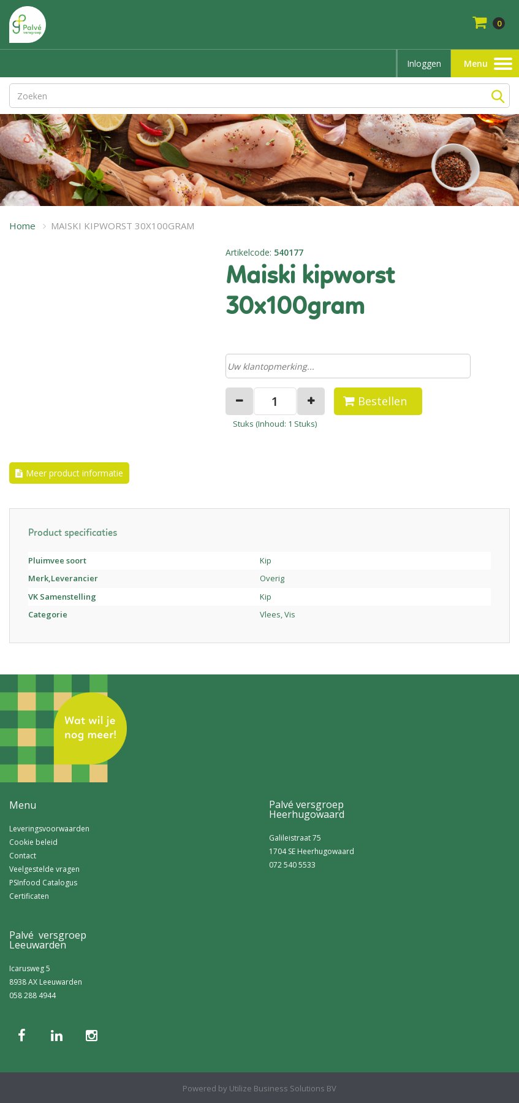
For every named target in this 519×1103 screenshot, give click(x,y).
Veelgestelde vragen (44, 869)
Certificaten (29, 896)
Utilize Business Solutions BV (282, 1088)
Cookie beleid (33, 842)
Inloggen (424, 63)
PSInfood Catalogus (43, 882)
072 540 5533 (292, 865)
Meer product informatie (74, 473)
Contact (22, 855)
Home (22, 225)
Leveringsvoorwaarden (49, 828)
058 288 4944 (32, 995)
